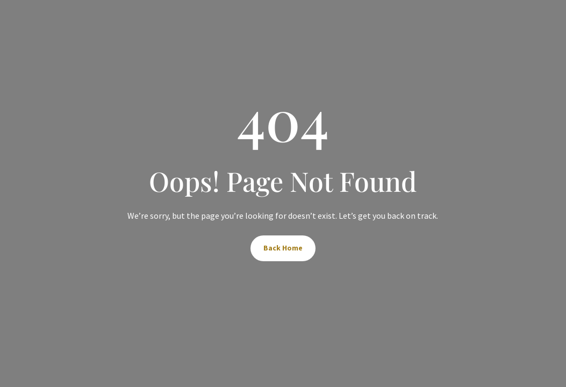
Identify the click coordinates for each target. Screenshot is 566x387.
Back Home (283, 248)
